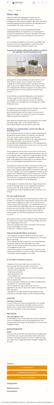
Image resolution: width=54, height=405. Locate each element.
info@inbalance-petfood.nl (28, 373)
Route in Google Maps (27, 378)
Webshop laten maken (33, 402)
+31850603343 (28, 368)
